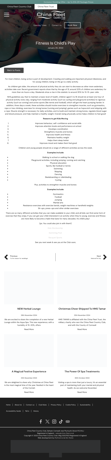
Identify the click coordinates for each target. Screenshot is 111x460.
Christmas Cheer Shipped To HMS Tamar (82, 308)
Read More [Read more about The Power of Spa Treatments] (82, 392)
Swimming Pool (55, 233)
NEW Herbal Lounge (29, 308)
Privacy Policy (56, 405)
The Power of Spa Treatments (82, 371)
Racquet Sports (56, 237)
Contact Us (57, 25)
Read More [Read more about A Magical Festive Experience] (29, 392)
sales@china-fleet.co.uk (65, 433)
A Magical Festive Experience (29, 371)
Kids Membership (55, 228)
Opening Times (39, 25)
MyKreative (59, 438)
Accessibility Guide (13, 411)
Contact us (30, 405)
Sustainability (85, 405)
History (36, 411)
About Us (18, 405)
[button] (19, 6)
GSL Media (69, 438)
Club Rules (43, 405)
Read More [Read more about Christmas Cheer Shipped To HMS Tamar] (82, 329)
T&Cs (27, 411)
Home (8, 405)
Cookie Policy (71, 405)
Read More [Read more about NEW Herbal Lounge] (29, 329)
